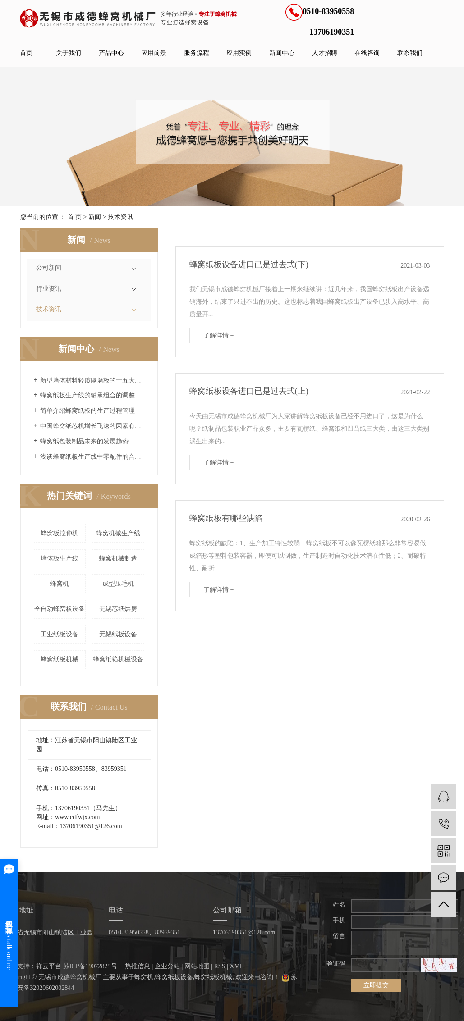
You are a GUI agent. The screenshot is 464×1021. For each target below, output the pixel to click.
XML (236, 966)
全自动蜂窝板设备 (59, 609)
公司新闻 (48, 267)
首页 (26, 53)
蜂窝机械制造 (118, 558)
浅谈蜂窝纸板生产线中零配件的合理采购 (92, 456)
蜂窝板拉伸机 (59, 533)
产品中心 (111, 53)
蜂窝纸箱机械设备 (118, 659)
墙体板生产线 (59, 558)
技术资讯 (120, 217)
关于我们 (68, 53)
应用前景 (153, 53)
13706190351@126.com (244, 932)
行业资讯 (48, 288)
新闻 (94, 217)
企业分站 (167, 966)
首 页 (75, 217)
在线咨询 (367, 53)
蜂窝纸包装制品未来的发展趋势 (84, 441)
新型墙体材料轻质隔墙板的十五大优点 (92, 380)
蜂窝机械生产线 (118, 533)
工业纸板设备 (59, 634)
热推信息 (137, 966)
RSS (219, 966)
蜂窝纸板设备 (174, 977)
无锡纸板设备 (118, 634)
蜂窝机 (59, 583)
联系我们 (410, 53)
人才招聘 (324, 53)
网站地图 (197, 966)
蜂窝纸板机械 (59, 659)
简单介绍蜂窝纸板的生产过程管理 (87, 410)
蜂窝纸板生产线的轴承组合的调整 (87, 395)
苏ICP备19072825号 (90, 966)
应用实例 (239, 53)
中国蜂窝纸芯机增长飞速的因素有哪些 (92, 426)
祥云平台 (48, 966)
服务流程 (196, 53)
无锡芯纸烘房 (118, 609)
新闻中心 (281, 53)
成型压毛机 (118, 583)
